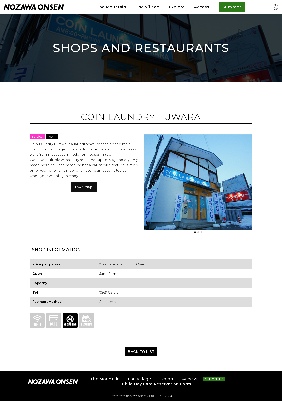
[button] (195, 232)
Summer (214, 379)
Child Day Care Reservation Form (156, 384)
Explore (177, 7)
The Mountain (111, 7)
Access (201, 7)
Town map (83, 187)
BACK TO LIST (141, 352)
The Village (147, 7)
